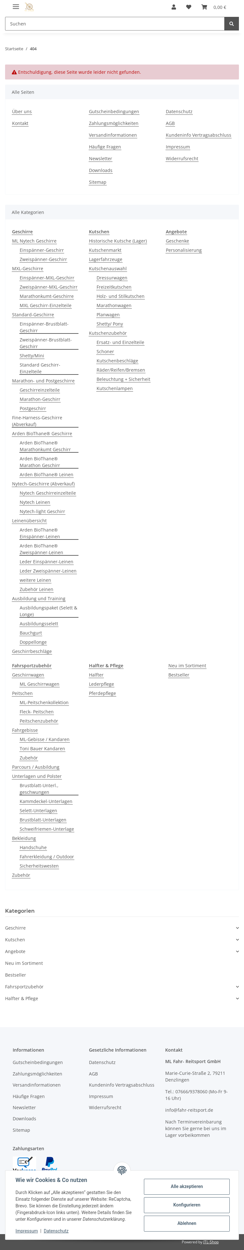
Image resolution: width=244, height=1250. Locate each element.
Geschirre (15, 928)
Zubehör (29, 758)
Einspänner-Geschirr (42, 250)
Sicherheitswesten (39, 866)
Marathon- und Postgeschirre (43, 381)
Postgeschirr (33, 408)
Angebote (15, 951)
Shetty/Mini (32, 356)
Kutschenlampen (115, 388)
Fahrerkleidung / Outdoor (47, 857)
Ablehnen (186, 1223)
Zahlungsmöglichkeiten (114, 123)
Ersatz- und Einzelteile (120, 342)
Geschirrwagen (28, 675)
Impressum (178, 147)
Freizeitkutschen (114, 287)
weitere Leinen (35, 580)
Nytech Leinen (35, 502)
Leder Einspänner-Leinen (46, 562)
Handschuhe (33, 847)
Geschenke (177, 241)
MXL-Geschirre (27, 268)
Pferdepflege (102, 693)
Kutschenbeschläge (117, 361)
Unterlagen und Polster (37, 776)
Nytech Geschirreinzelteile (48, 493)
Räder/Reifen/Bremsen (121, 370)
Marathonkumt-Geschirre (47, 296)
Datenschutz (179, 111)
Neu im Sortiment (187, 666)
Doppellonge (33, 642)
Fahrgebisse (25, 730)
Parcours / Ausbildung (35, 767)
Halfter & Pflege (21, 998)
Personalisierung (184, 250)
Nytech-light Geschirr (42, 511)
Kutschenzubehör (108, 333)
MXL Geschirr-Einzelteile (45, 305)
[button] (173, 7)
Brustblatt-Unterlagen (43, 820)
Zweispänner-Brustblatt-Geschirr (46, 343)
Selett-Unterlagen (38, 810)
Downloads (100, 170)
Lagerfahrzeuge (105, 259)
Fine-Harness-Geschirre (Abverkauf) (37, 421)
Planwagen (108, 315)
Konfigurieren (186, 1204)
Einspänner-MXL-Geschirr (47, 278)
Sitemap (97, 182)
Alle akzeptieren (187, 1186)
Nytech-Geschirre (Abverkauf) (43, 484)
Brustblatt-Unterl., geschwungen (39, 788)
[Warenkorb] (213, 7)
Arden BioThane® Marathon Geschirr (40, 462)
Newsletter (100, 158)
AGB (170, 123)
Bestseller (178, 675)
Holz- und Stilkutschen (121, 296)
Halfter (96, 675)
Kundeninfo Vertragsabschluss (198, 135)
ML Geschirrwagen (39, 684)
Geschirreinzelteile (40, 390)
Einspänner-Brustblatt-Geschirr (44, 327)
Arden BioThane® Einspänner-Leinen (40, 533)
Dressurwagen (112, 278)
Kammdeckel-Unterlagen (46, 801)
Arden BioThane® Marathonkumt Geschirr (45, 446)
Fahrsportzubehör (24, 987)
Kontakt (20, 123)
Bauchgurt (31, 633)
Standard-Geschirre (33, 315)
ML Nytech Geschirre (34, 241)
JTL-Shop (211, 1242)
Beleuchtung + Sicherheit (123, 379)
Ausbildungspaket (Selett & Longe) (48, 611)
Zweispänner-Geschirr (43, 259)
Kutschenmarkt (105, 250)
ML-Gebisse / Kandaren (45, 739)
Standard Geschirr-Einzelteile (40, 368)
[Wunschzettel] (188, 7)
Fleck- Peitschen (37, 712)
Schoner (105, 351)
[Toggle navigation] (16, 4)
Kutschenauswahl (108, 268)
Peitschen (22, 693)
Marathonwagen (114, 305)
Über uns (22, 111)
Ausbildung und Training (38, 598)
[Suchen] (115, 24)
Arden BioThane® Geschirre (42, 433)
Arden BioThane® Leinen (46, 474)
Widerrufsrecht (182, 158)
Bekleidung (24, 838)
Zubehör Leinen (36, 589)
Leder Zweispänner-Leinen (48, 571)
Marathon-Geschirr (40, 399)
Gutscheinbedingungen (114, 111)
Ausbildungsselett (39, 624)
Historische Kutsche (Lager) (118, 241)
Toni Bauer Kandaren (42, 748)
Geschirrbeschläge (32, 651)
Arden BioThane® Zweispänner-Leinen (41, 549)
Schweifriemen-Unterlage (47, 829)
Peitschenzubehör (39, 721)
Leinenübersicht (29, 521)
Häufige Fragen (105, 147)
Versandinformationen (113, 135)
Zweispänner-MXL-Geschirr (49, 287)
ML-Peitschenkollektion (44, 702)
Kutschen (15, 940)
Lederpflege (101, 684)
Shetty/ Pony (110, 324)
